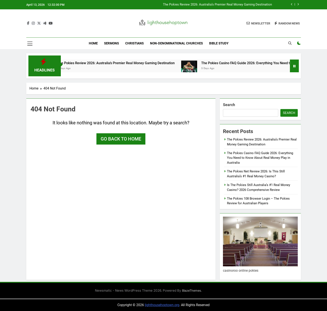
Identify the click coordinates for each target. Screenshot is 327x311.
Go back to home (121, 139)
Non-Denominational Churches (176, 43)
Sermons (111, 43)
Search (229, 104)
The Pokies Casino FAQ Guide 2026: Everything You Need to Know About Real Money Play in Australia (260, 158)
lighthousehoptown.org (162, 305)
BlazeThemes (191, 290)
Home (93, 43)
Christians (134, 43)
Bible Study (218, 43)
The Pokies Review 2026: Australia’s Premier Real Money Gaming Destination (217, 4)
